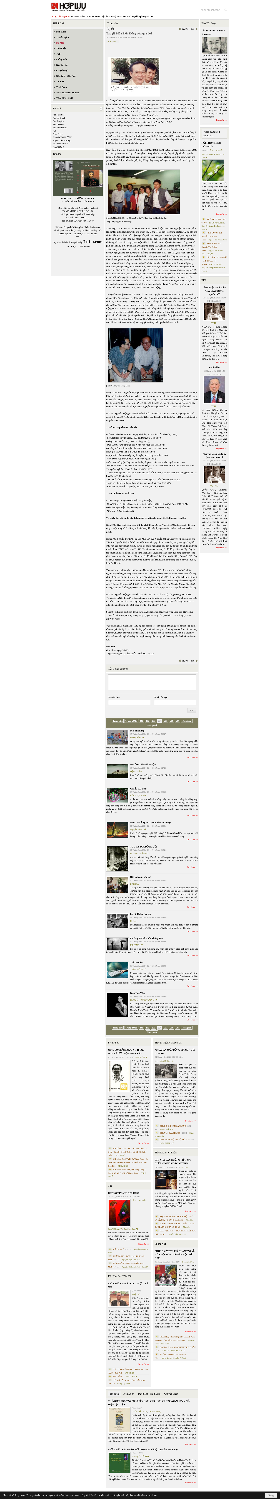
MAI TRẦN (165, 1344)
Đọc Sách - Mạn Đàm (149, 1393)
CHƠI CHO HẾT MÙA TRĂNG (173, 1126)
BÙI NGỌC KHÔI (138, 795)
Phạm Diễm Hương (61, 140)
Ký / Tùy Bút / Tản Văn (120, 1276)
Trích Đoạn (128, 1393)
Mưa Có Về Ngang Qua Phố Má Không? (150, 822)
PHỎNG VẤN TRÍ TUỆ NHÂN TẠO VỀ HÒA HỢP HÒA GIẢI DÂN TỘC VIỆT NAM (174, 1254)
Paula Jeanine (58, 124)
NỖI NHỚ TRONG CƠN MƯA (211, 145)
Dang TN (145, 1267)
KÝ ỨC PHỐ (118, 1249)
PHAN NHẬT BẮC (167, 1129)
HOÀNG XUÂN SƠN (139, 853)
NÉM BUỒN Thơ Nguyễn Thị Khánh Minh (211, 246)
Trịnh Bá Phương (179, 1358)
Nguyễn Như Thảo (138, 829)
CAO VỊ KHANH (215, 264)
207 (177, 721)
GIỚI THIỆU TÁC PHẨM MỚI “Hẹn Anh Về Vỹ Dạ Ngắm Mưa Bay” (143, 1449)
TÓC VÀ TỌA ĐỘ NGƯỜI (143, 846)
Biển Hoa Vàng (138, 993)
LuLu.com (95, 227)
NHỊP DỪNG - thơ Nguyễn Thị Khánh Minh (212, 236)
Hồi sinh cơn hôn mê (140, 877)
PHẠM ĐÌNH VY (60, 143)
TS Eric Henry (155, 1411)
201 (141, 721)
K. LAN (133, 921)
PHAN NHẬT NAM (178, 1351)
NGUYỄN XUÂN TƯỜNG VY (144, 1000)
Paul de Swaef (59, 118)
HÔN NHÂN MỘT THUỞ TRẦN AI (175, 1140)
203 (153, 721)
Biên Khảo (113, 1042)
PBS (54, 131)
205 (165, 721)
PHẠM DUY (58, 147)
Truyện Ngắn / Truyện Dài (168, 1042)
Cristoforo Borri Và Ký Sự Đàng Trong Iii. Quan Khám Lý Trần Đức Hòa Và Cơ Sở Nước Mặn (127, 1151)
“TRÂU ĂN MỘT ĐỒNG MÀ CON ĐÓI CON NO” (175, 1051)
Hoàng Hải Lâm (137, 737)
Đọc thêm (191, 757)
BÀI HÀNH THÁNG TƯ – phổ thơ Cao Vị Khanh (214, 260)
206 (171, 721)
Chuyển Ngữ (171, 1393)
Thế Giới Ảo (136, 962)
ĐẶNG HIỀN (136, 771)
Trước (185, 29)
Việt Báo (214, 486)
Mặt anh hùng (137, 730)
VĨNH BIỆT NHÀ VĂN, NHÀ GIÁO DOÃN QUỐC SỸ (214, 291)
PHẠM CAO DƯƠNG (62, 137)
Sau (192, 29)
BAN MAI (112, 41)
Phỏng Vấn (160, 1244)
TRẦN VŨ (165, 1351)
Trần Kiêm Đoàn (188, 1262)
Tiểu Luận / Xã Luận (166, 1152)
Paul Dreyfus (58, 121)
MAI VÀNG (118, 1376)
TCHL (214, 323)
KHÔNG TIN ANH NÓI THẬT (123, 1193)
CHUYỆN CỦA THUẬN (170, 1133)
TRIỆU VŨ (136, 1295)
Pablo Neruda (58, 115)
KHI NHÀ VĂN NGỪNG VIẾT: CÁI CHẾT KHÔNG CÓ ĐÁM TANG (173, 1161)
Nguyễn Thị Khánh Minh (131, 1260)
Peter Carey (58, 134)
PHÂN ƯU (214, 367)
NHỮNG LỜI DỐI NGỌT (143, 764)
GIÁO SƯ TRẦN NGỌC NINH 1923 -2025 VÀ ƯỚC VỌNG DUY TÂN (126, 1051)
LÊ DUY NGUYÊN (139, 1200)
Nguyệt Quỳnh (166, 1358)
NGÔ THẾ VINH (141, 1057)
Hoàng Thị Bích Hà (124, 1384)
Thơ (110, 1185)
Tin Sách (114, 1393)
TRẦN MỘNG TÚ (138, 969)
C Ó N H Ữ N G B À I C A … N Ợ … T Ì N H (128, 1285)
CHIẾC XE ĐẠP (138, 788)
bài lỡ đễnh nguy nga (140, 914)
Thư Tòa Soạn (209, 23)
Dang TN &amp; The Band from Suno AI (123, 1229)
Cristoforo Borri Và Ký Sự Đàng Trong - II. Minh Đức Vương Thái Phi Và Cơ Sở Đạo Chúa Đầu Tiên (128, 1162)
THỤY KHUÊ (119, 1155)
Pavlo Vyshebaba (60, 127)
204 (159, 721)
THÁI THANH (131, 1376)
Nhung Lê (186, 1227)
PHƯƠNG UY (136, 945)
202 (147, 721)
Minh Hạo (184, 1167)
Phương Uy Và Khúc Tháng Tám (146, 938)
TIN (204, 280)
